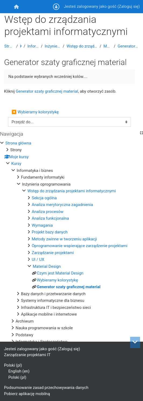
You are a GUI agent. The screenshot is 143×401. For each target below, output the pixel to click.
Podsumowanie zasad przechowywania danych (46, 387)
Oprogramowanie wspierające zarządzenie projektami (79, 245)
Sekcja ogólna (44, 198)
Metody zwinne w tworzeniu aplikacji (64, 239)
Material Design (107, 46)
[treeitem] (71, 242)
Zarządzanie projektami (53, 252)
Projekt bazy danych (50, 232)
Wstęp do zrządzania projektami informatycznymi (82, 46)
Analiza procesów (47, 211)
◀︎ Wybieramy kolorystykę (35, 112)
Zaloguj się (128, 6)
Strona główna (9, 46)
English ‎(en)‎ (19, 371)
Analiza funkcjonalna (50, 218)
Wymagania (42, 225)
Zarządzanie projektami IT (27, 354)
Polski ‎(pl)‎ (13, 365)
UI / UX (38, 259)
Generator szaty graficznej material (128, 46)
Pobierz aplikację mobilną (27, 393)
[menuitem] (16, 6)
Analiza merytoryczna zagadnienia (62, 204)
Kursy (20, 46)
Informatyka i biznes (33, 46)
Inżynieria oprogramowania (52, 46)
